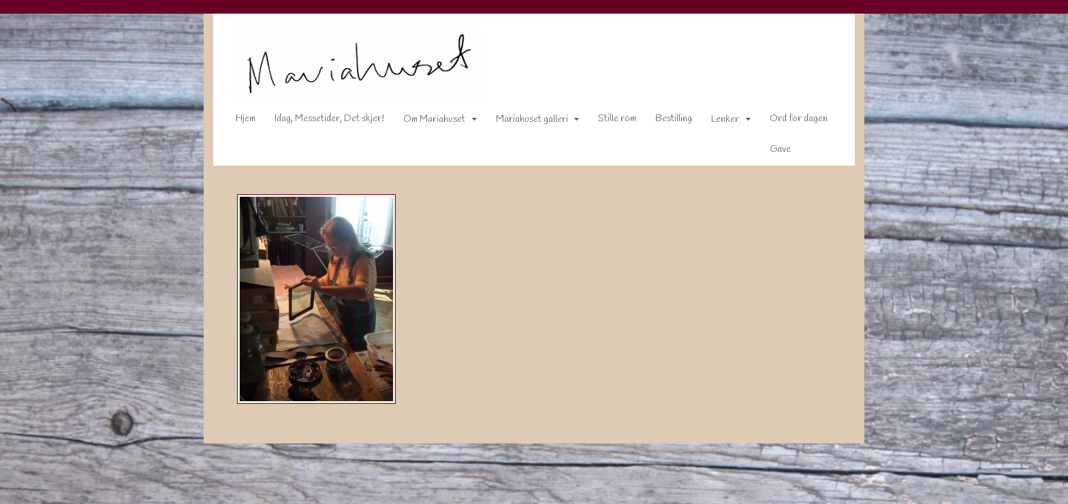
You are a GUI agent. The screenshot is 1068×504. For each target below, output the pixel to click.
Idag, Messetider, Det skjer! (320, 121)
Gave (770, 152)
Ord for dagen (789, 121)
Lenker (715, 122)
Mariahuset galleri (522, 122)
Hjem (236, 121)
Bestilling (664, 121)
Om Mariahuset (425, 122)
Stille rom (607, 121)
